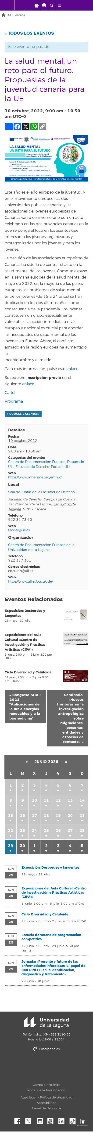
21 (82, 815)
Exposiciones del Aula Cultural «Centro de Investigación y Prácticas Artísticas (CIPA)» (53, 892)
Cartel (10, 392)
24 (34, 830)
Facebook (19, 1120)
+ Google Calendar (23, 414)
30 (22, 845)
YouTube (52, 1120)
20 (70, 815)
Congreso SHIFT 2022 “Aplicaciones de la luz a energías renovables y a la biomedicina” (25, 707)
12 (58, 800)
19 (58, 815)
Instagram (41, 1120)
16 (22, 815)
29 (10, 845)
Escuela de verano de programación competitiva (51, 937)
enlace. (72, 369)
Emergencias (46, 1049)
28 (82, 830)
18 (46, 815)
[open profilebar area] (36, 5)
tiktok (74, 1120)
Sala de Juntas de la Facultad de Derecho (41, 492)
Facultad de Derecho (32, 467)
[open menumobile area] (59, 5)
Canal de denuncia (46, 1108)
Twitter (30, 1120)
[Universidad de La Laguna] (27, 5)
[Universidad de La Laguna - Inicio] (9, 5)
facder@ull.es (19, 530)
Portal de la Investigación (46, 1090)
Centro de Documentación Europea (36, 462)
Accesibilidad (47, 1103)
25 (46, 830)
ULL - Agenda (16, 15)
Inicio (3, 15)
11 (46, 800)
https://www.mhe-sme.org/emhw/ (34, 477)
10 (34, 800)
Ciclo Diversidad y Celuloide (28, 672)
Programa (14, 401)
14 (82, 800)
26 (58, 830)
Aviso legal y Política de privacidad (46, 1097)
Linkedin (63, 1120)
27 (70, 830)
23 (22, 830)
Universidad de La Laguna (46, 1022)
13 (70, 800)
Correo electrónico (47, 1085)
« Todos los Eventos (29, 33)
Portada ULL (60, 467)
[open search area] (51, 5)
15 (10, 815)
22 (10, 830)
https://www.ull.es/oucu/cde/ (30, 582)
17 (34, 815)
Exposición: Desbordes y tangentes (50, 867)
